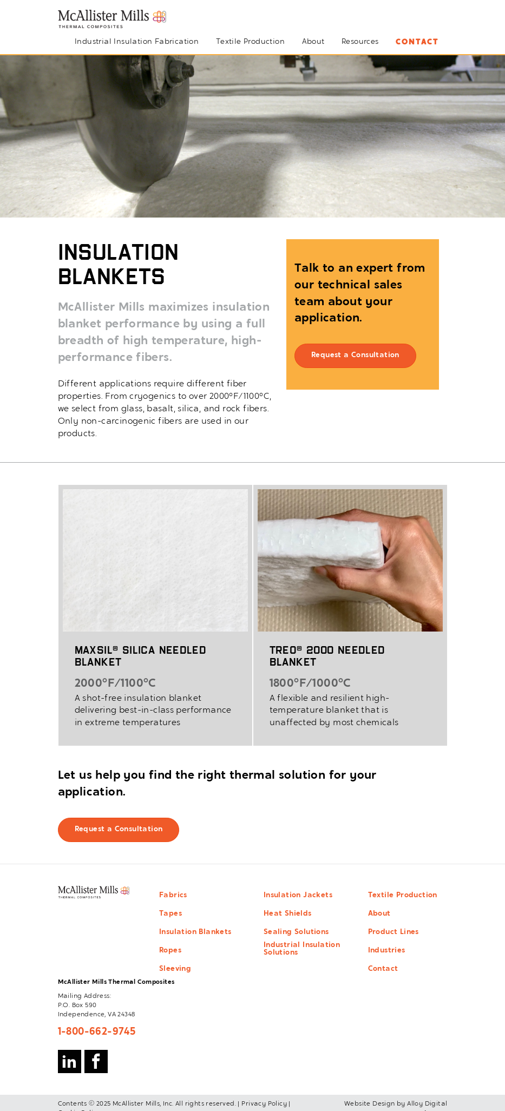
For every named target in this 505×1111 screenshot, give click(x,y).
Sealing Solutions (296, 932)
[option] (252, 136)
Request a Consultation (355, 355)
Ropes (170, 951)
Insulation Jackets (298, 895)
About (313, 42)
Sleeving (175, 969)
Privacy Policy (264, 1104)
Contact (417, 42)
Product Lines (393, 932)
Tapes (170, 914)
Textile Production (250, 42)
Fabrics (173, 895)
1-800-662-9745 (97, 1032)
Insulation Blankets (195, 932)
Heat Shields (288, 914)
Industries (386, 951)
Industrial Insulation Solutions (302, 949)
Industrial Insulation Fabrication (137, 42)
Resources (360, 42)
